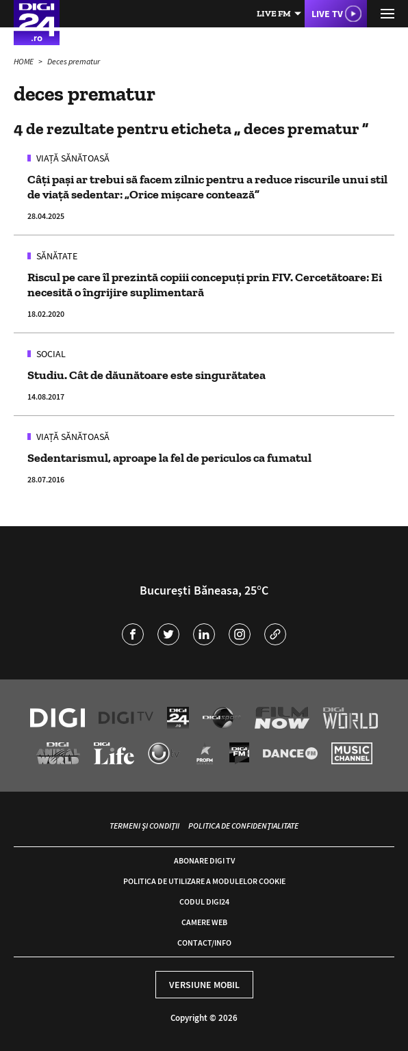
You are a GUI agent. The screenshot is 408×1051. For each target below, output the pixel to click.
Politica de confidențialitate (243, 825)
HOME (24, 61)
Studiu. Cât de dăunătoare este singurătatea (146, 374)
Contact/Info (204, 942)
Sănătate (55, 256)
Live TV (327, 14)
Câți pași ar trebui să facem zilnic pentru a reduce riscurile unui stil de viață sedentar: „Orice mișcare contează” (207, 187)
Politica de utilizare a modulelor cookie (204, 881)
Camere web (204, 922)
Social (50, 354)
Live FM (274, 13)
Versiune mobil (204, 984)
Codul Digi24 (204, 901)
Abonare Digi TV (204, 860)
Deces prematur (73, 61)
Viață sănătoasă (72, 158)
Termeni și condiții (144, 825)
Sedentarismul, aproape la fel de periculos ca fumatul (169, 457)
